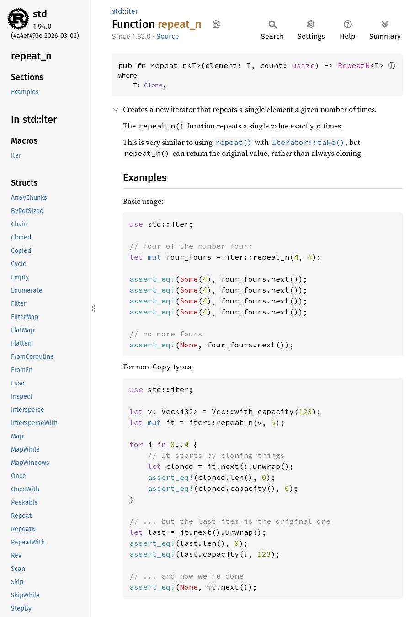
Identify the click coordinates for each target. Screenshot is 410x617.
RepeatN (354, 65)
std (40, 14)
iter (132, 11)
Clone (153, 85)
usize (303, 65)
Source (167, 36)
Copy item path (216, 24)
